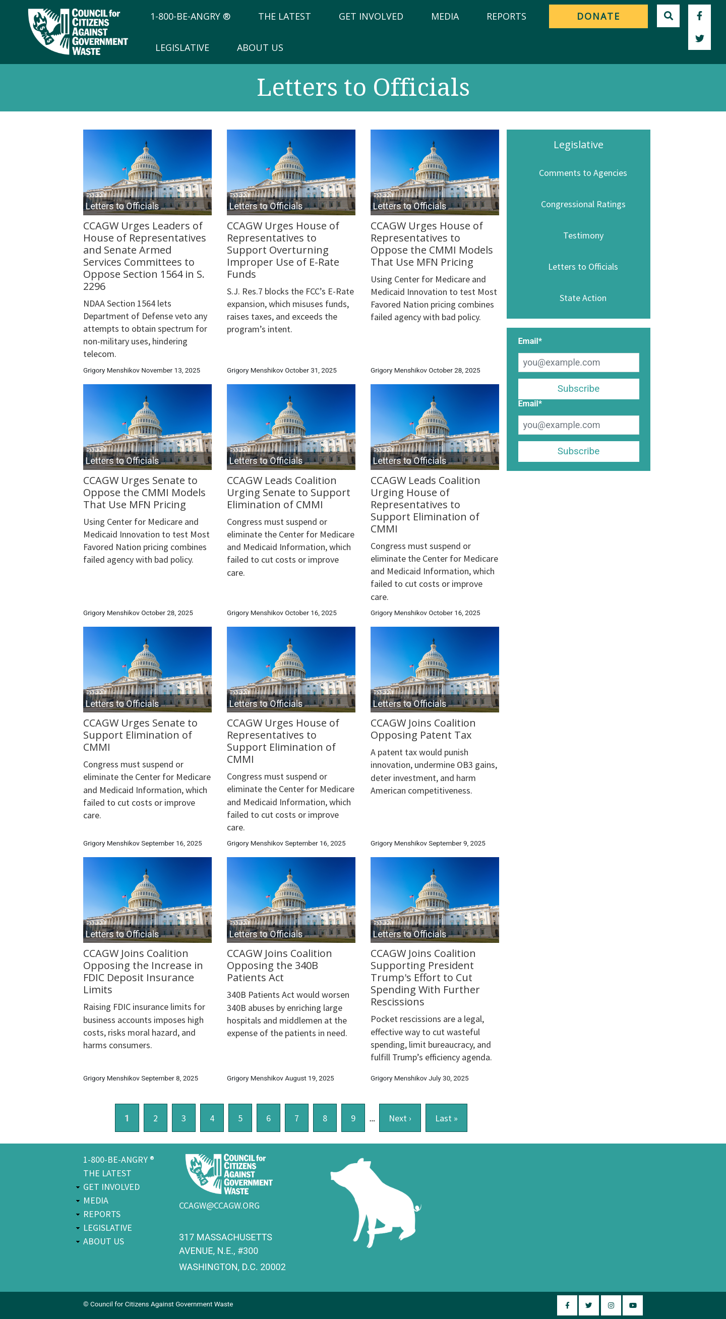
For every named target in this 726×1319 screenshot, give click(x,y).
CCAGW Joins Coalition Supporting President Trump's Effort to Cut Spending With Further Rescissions (425, 977)
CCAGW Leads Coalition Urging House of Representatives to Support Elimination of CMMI (425, 504)
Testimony (583, 235)
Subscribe (579, 388)
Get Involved (371, 16)
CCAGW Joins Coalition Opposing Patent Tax (423, 729)
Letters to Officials (583, 266)
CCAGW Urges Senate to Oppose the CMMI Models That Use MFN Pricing (144, 492)
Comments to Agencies (583, 172)
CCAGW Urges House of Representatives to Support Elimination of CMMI (283, 741)
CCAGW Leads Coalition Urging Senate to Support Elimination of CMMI (288, 492)
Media (445, 16)
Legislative (182, 47)
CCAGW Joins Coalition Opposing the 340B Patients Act (279, 965)
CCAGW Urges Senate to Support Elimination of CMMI (140, 735)
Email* (530, 341)
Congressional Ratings (583, 204)
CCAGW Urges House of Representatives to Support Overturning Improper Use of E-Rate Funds (283, 250)
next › (400, 1118)
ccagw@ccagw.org (219, 1205)
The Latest (284, 16)
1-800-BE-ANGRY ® (190, 16)
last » (446, 1118)
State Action (583, 298)
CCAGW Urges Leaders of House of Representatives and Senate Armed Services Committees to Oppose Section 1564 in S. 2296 (144, 256)
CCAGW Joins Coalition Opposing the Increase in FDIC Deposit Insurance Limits (143, 971)
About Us (260, 47)
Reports (506, 16)
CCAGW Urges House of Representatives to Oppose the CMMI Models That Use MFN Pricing (432, 244)
